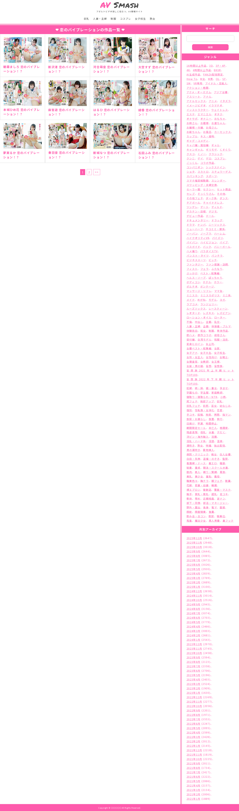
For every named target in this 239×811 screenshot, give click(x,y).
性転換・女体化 (204, 410)
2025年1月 (193, 587)
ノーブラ (205, 233)
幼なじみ (225, 406)
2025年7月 (193, 560)
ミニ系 (227, 295)
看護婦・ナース (196, 463)
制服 (113, 19)
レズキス (208, 313)
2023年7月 (193, 666)
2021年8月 (193, 768)
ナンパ (201, 225)
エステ (191, 114)
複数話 (207, 490)
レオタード (193, 313)
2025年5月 (193, 569)
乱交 (217, 322)
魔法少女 (200, 520)
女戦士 (224, 357)
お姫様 (204, 123)
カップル (192, 136)
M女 (202, 79)
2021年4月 (193, 785)
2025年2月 (193, 582)
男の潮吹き (193, 450)
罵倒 (222, 472)
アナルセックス (196, 101)
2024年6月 (193, 617)
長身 (206, 507)
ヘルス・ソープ (196, 278)
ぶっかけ (192, 273)
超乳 (214, 494)
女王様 (215, 361)
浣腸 (214, 437)
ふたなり (216, 269)
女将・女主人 (195, 357)
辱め (197, 498)
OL (218, 79)
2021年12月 (194, 750)
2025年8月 (193, 556)
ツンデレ (192, 207)
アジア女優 (221, 92)
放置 (211, 419)
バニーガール (222, 247)
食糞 (211, 512)
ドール (210, 216)
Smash (119, 5)
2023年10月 (194, 653)
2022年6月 (193, 723)
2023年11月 (194, 648)
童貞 (197, 467)
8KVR (217, 70)
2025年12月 (194, 538)
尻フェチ (192, 401)
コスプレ (125, 19)
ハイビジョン (208, 242)
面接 (222, 507)
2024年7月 (193, 613)
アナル (207, 96)
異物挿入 (208, 450)
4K (188, 70)
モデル (213, 300)
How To (192, 79)
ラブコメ (192, 304)
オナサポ (192, 119)
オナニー (205, 119)
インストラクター (198, 110)
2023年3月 (193, 684)
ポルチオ (192, 286)
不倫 (189, 322)
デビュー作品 (195, 216)
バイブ (224, 242)
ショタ (191, 172)
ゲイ (200, 158)
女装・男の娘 (195, 366)
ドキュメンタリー (198, 220)
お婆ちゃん (218, 123)
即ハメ (191, 335)
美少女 (199, 476)
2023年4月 (193, 679)
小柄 (223, 397)
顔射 (189, 512)
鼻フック (228, 520)
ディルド (216, 207)
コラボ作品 (207, 163)
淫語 (211, 441)
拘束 (208, 414)
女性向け (211, 357)
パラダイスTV (209, 251)
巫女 (214, 406)
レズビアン (223, 313)
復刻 (189, 410)
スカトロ (203, 172)
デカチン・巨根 (196, 211)
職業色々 (192, 481)
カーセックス (222, 132)
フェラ (204, 269)
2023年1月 (193, 693)
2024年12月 (194, 591)
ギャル (215, 145)
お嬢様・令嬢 (195, 127)
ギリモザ (211, 149)
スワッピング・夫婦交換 (202, 185)
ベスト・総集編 (210, 273)
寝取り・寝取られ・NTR (202, 397)
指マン (226, 414)
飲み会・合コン (196, 516)
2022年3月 (193, 737)
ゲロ (208, 158)
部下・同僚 (193, 503)
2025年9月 (193, 551)
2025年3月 (193, 578)
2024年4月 (193, 626)
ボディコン (193, 282)
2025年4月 (193, 573)
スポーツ (211, 176)
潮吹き (191, 445)
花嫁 (189, 485)
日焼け (191, 423)
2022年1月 (193, 746)
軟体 (189, 498)
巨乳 (86, 19)
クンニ (191, 158)
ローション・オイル (199, 317)
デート (204, 207)
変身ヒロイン (195, 344)
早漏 (200, 423)
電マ (214, 507)
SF (224, 79)
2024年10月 (194, 600)
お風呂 (207, 132)
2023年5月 (193, 675)
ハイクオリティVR (198, 238)
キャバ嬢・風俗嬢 (198, 145)
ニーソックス (217, 225)
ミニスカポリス (210, 295)
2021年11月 (194, 754)
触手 (189, 494)
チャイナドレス (212, 202)
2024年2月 (193, 635)
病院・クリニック (198, 454)
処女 (203, 331)
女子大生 (205, 353)
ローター (219, 317)
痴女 (214, 454)
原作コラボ (204, 335)
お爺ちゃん (193, 132)
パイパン (192, 242)
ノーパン (192, 233)
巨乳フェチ (193, 406)
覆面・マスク (222, 490)
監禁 (225, 459)
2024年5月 (193, 622)
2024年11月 (194, 595)
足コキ (224, 494)
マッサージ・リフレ (199, 291)
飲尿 (211, 516)
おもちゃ (219, 119)
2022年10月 (194, 706)
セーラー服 (193, 189)
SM (189, 83)
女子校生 (140, 19)
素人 (197, 472)
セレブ (191, 194)
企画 (206, 326)
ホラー (218, 282)
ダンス (224, 198)
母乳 (203, 432)
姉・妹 (199, 388)
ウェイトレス (219, 110)
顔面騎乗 (200, 512)
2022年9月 (193, 710)
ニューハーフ (195, 229)
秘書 (189, 467)
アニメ (213, 101)
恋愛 (219, 410)
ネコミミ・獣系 (215, 229)
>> (96, 172)
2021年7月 (193, 772)
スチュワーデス (221, 172)
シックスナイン (215, 167)
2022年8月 (193, 715)
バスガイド (193, 247)
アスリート (193, 96)
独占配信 (219, 445)
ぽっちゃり (215, 278)
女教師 (204, 361)
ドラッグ (216, 220)
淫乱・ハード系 (196, 441)
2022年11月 (194, 701)
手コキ (191, 414)
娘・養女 (211, 388)
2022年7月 (193, 719)
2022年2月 (193, 741)
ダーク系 (211, 198)
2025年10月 (194, 547)
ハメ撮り (192, 251)
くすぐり (225, 149)
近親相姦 (208, 498)
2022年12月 (194, 697)
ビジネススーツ (196, 260)
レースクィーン (218, 308)
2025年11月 (194, 542)
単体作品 (222, 331)
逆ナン (221, 498)
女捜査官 (192, 361)
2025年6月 (193, 564)
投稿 (200, 414)
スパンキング (195, 176)
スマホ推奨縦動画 (198, 180)
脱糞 (228, 481)
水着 (211, 432)
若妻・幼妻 (202, 485)
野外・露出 (193, 507)
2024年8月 (193, 609)
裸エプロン (193, 490)
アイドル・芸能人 (216, 83)
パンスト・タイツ (198, 255)
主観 (208, 322)
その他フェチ (195, 198)
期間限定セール (196, 428)
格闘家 (224, 428)
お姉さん (192, 123)
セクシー (208, 189)
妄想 (208, 366)
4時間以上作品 (202, 70)
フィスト (192, 269)
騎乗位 (221, 516)
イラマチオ (215, 105)
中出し (199, 322)
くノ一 (202, 154)
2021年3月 (193, 790)
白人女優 (225, 454)
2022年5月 (193, 728)
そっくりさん (206, 194)
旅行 (219, 419)
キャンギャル (195, 149)
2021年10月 (194, 759)
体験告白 (192, 331)
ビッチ (213, 260)
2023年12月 (194, 644)
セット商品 (224, 189)
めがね (201, 300)
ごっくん (192, 163)
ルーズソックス (196, 308)
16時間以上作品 (197, 66)
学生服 (204, 392)
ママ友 (218, 291)
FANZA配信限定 (213, 74)
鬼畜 (189, 520)
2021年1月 (193, 799)
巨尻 (205, 406)
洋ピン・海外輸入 (198, 437)
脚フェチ (216, 481)
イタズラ (225, 101)
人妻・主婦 (100, 19)
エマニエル (204, 114)
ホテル (207, 282)
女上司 (210, 344)
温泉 (219, 441)
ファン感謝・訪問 (217, 264)
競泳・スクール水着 (215, 467)
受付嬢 (191, 339)
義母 (217, 476)
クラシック (215, 154)
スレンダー (218, 180)
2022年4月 (193, 732)
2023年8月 (193, 662)
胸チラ (204, 481)
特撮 (208, 445)
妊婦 (189, 388)
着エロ (213, 463)
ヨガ (222, 300)
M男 (210, 79)
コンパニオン (195, 167)
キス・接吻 (207, 136)
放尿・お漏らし (196, 419)
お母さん (211, 127)
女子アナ (192, 353)
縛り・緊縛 (210, 472)
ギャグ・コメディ (198, 141)
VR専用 (197, 83)
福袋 (222, 463)
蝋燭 (214, 485)
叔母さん (219, 335)
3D (211, 66)
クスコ (191, 154)
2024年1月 (193, 640)
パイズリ (217, 238)
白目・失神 (193, 459)
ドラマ (191, 225)
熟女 (152, 19)
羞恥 (208, 476)
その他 (221, 194)
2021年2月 (193, 794)
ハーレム (219, 233)
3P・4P (220, 66)
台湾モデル (204, 339)
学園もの (192, 392)
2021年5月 (193, 781)
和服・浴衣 (221, 339)
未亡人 (213, 428)
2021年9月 (193, 763)
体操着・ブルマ (221, 326)
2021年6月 (193, 777)
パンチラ (217, 255)
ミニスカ (192, 295)
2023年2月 (193, 688)
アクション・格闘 (198, 88)
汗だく (221, 432)
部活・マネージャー (215, 503)
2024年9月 (193, 604)
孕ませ (224, 388)
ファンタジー (195, 264)
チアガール (193, 202)
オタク (218, 114)
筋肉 (189, 472)
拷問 (217, 414)
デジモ (213, 211)
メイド (191, 300)
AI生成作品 (193, 74)
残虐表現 (192, 432)
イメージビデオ (196, 105)
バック (207, 247)
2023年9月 (193, 657)
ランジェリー (208, 304)
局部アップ (207, 401)
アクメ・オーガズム (199, 92)
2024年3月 (193, 631)
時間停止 (211, 423)
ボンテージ (207, 286)
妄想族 (218, 366)
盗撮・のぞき (211, 459)
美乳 (189, 476)
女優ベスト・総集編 (199, 348)
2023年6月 (193, 670)
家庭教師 (216, 392)
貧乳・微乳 (202, 494)
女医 (217, 348)
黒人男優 (214, 520)
